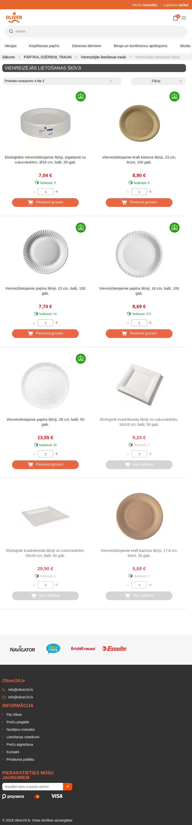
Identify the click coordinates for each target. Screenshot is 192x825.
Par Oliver (14, 715)
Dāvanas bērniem (86, 46)
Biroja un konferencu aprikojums (140, 46)
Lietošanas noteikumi (22, 737)
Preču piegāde (17, 722)
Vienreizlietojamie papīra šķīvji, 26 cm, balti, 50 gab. (45, 421)
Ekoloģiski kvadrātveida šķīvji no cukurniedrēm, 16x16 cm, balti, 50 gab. (139, 421)
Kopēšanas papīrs (44, 46)
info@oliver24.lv (17, 697)
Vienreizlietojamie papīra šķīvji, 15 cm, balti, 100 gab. (46, 290)
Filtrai (156, 81)
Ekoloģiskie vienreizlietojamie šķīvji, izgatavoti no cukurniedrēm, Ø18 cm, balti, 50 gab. (45, 159)
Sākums (8, 57)
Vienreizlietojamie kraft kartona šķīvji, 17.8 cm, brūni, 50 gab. (139, 553)
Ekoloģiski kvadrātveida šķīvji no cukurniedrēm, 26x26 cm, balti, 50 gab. (45, 553)
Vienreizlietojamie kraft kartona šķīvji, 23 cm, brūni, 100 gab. (139, 159)
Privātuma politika (20, 759)
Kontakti (12, 752)
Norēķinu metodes (20, 730)
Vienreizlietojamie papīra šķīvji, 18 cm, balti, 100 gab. (139, 290)
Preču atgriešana (19, 744)
